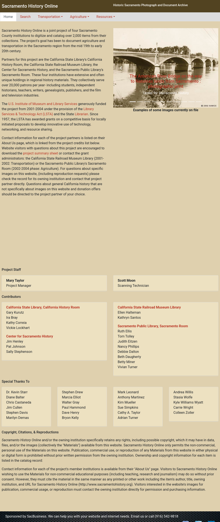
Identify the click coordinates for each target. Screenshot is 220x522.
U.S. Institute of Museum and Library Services (42, 104)
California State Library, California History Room (43, 307)
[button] (121, 68)
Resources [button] (104, 17)
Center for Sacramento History (29, 336)
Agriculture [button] (78, 17)
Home (8, 17)
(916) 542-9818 (166, 516)
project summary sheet (40, 153)
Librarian (81, 114)
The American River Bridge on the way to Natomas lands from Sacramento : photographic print (166, 81)
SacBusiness (36, 516)
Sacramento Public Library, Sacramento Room (153, 326)
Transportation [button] (49, 17)
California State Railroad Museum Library (149, 307)
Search (25, 17)
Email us (137, 516)
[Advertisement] (110, 232)
